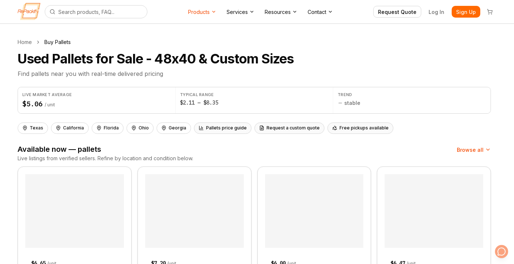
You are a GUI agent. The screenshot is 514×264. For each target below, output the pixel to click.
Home (25, 42)
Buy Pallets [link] (57, 42)
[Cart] (489, 11)
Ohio (140, 128)
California (70, 128)
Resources (281, 12)
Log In (436, 12)
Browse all (474, 150)
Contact (320, 12)
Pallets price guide (223, 128)
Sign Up (466, 12)
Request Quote (397, 12)
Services (240, 12)
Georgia (173, 128)
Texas (32, 128)
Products (202, 12)
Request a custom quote (289, 128)
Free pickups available (360, 128)
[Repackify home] (29, 12)
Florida (107, 128)
